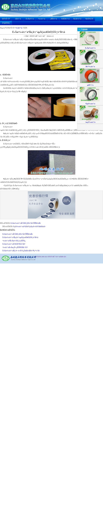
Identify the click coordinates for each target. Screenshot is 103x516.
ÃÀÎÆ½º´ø (65, 19)
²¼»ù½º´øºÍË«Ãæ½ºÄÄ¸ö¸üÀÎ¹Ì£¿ (14, 241)
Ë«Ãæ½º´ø (30, 19)
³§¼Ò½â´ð (89, 19)
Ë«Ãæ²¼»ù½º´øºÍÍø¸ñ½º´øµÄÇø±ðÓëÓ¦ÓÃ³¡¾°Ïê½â (20, 237)
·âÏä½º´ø (18, 19)
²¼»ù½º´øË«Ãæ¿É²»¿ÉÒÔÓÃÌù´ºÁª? (15, 247)
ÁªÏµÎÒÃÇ (6, 23)
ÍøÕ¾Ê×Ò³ (6, 19)
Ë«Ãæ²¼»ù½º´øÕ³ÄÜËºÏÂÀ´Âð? (13, 244)
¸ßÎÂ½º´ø (53, 19)
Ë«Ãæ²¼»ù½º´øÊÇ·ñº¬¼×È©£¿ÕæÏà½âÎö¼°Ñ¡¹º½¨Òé (20, 251)
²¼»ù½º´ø (41, 19)
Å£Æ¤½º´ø (77, 19)
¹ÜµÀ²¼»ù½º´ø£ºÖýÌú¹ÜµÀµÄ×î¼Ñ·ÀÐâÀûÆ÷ (29, 226)
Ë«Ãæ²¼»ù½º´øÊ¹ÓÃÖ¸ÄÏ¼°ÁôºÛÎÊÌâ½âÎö (26, 223)
